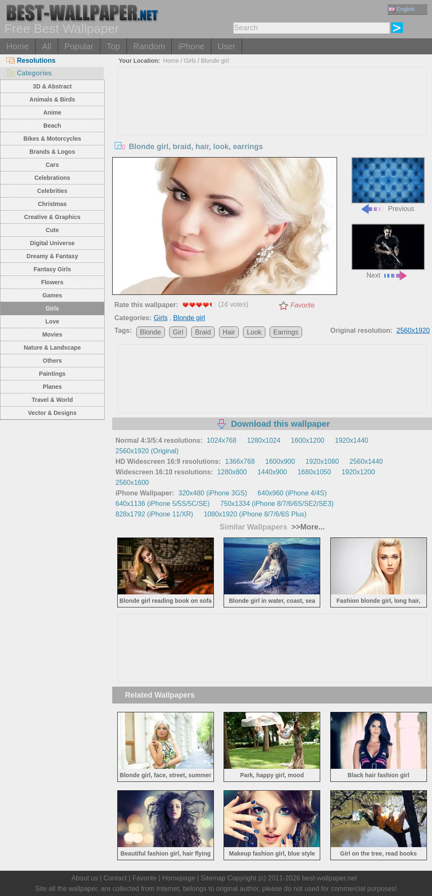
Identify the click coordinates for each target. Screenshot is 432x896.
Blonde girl (215, 60)
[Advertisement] (272, 131)
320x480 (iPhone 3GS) (212, 493)
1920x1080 (322, 461)
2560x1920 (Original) (147, 451)
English (402, 9)
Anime (52, 112)
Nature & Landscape (52, 347)
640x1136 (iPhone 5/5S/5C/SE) (163, 503)
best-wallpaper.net (329, 878)
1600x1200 (307, 440)
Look (254, 332)
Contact (115, 878)
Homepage (178, 878)
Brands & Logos (52, 151)
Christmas (52, 204)
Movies (52, 334)
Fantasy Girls (52, 269)
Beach (52, 125)
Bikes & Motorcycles (52, 138)
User (226, 46)
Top (113, 46)
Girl (178, 332)
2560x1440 (366, 461)
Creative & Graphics (52, 217)
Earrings (286, 332)
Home (17, 46)
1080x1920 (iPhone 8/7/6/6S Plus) (255, 514)
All (46, 46)
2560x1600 (132, 482)
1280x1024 (263, 440)
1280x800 (232, 472)
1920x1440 (351, 440)
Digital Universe (52, 243)
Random (149, 46)
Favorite (302, 305)
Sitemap (213, 878)
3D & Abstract (52, 86)
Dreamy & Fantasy (52, 256)
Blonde (150, 332)
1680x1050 (314, 472)
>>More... (307, 527)
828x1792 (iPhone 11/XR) (154, 514)
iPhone (191, 46)
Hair (229, 332)
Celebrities (52, 190)
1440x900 (272, 472)
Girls (52, 308)
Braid (203, 332)
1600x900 (280, 461)
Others (52, 360)
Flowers (52, 282)
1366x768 (240, 461)
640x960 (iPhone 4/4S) (292, 493)
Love (52, 321)
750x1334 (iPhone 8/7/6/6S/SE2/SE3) (277, 503)
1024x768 (221, 440)
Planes (52, 386)
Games (52, 295)
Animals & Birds (52, 99)
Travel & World (52, 399)
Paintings (52, 373)
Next (388, 251)
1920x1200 (358, 472)
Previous (388, 184)
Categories (29, 73)
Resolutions (31, 60)
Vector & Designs (52, 412)
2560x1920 (413, 330)
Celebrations (52, 177)
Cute (52, 230)
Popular (79, 46)
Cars (52, 164)
